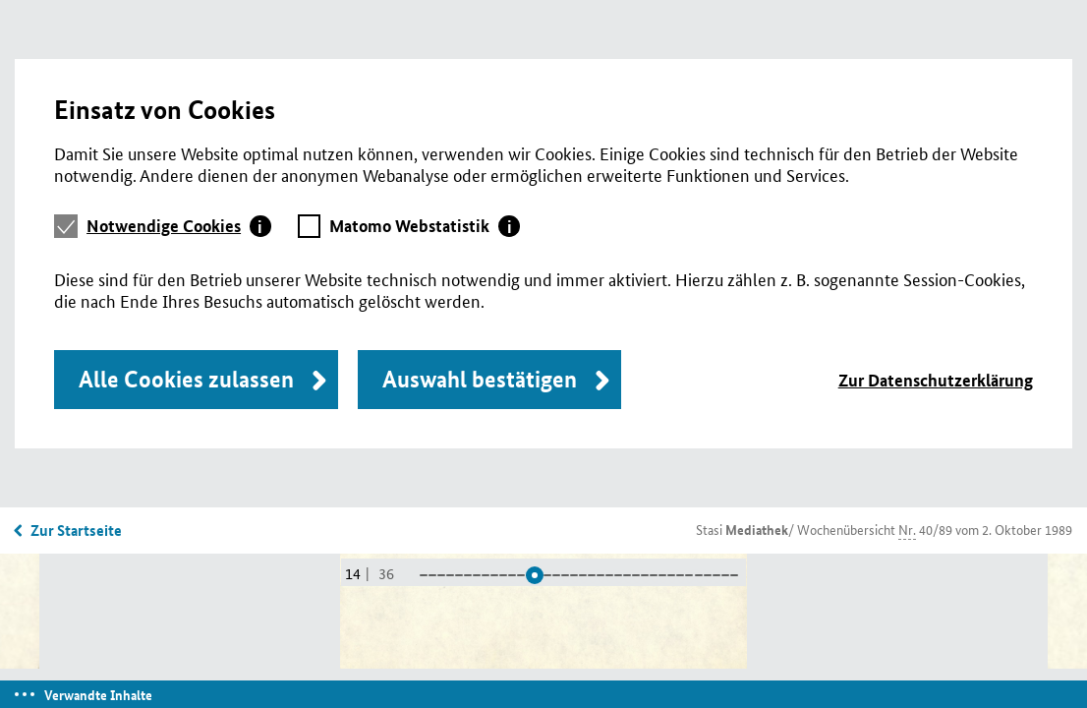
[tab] (178, 226)
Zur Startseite (76, 530)
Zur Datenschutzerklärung (935, 380)
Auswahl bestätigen (479, 379)
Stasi (742, 529)
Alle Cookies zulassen (186, 379)
